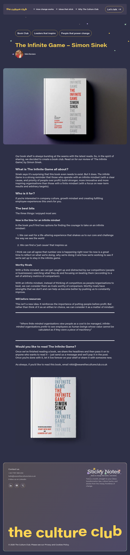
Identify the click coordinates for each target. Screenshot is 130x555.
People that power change (75, 33)
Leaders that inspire (45, 33)
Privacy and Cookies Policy (57, 544)
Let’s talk (112, 9)
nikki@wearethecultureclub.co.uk (88, 364)
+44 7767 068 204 (15, 473)
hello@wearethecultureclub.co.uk (22, 476)
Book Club (23, 33)
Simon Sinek (34, 162)
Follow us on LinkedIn (17, 479)
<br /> (104, 498)
